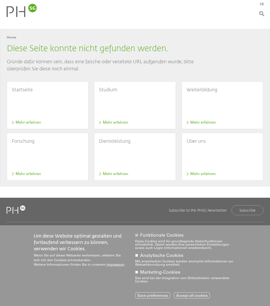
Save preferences (152, 296)
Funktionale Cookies (162, 236)
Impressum (115, 265)
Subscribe (247, 210)
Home (11, 37)
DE (262, 4)
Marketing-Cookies (160, 273)
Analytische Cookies (161, 256)
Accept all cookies (192, 296)
